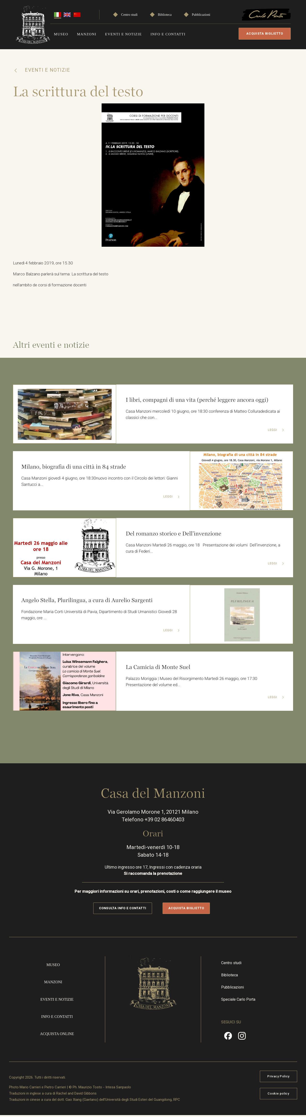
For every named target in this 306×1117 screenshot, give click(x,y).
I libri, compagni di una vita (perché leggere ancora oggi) (200, 401)
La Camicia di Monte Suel (159, 668)
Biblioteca (165, 14)
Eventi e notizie (123, 34)
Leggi (272, 432)
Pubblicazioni (201, 14)
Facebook (228, 1039)
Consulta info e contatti (122, 909)
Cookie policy (278, 1095)
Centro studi (129, 14)
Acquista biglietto (264, 33)
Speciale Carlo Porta (238, 1001)
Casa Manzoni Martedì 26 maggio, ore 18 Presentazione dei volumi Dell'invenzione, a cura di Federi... (205, 550)
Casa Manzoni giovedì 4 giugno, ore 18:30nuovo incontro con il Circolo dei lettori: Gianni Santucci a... (90, 483)
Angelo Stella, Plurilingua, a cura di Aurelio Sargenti (89, 601)
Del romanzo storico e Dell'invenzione (176, 534)
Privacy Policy (278, 1078)
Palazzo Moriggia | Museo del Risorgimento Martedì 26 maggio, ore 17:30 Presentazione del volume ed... (195, 683)
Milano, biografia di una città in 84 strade (76, 468)
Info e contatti (168, 34)
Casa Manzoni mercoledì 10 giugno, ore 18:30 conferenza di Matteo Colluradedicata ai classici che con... (204, 416)
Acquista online (57, 1035)
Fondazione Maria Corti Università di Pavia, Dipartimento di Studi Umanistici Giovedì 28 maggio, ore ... (99, 617)
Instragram (242, 1039)
